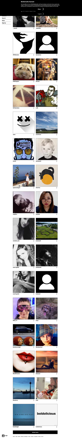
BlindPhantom (16, 373)
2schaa (38, 81)
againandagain (16, 187)
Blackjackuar (39, 347)
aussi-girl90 (16, 267)
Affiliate (22, 436)
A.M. (37, 108)
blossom (38, 373)
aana (14, 134)
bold (37, 400)
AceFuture (38, 134)
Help (16, 436)
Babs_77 (15, 320)
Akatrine (38, 187)
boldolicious (39, 426)
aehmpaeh (38, 161)
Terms (42, 436)
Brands (19, 436)
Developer (26, 436)
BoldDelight (16, 426)
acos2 (14, 161)
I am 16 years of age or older (29, 11)
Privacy (39, 436)
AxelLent (38, 294)
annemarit (38, 240)
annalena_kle (16, 240)
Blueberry (15, 400)
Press (29, 436)
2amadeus (38, 54)
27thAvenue (16, 54)
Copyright (36, 436)
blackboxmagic (17, 347)
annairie (38, 214)
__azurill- (15, 28)
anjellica (15, 214)
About (14, 436)
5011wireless (16, 108)
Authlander (38, 267)
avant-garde (16, 294)
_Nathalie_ (38, 28)
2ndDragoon (16, 81)
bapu (37, 320)
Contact (32, 436)
